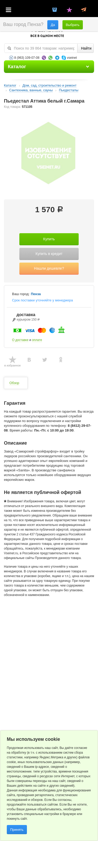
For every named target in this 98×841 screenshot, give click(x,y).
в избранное (12, 365)
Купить (49, 239)
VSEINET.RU (47, 33)
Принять (17, 830)
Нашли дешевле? (49, 268)
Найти (86, 48)
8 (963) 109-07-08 (26, 58)
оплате (37, 340)
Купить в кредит (49, 254)
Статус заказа (83, 10)
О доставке (20, 340)
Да (53, 25)
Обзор (14, 383)
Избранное (69, 10)
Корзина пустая (55, 10)
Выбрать (72, 25)
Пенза (36, 294)
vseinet (72, 58)
